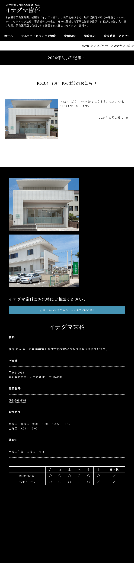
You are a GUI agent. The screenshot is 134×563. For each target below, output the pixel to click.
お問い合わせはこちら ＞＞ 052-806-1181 (67, 310)
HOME (86, 45)
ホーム (8, 35)
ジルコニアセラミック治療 (38, 35)
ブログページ (102, 45)
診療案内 (89, 35)
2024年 (118, 45)
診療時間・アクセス (117, 35)
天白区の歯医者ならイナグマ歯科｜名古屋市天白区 (23, 8)
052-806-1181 (17, 400)
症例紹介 (70, 35)
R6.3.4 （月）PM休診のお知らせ (67, 83)
